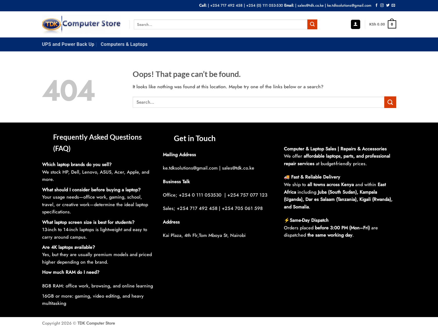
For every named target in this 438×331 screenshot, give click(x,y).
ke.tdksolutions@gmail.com (349, 5)
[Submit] (312, 24)
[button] (355, 24)
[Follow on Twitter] (388, 5)
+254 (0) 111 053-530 (264, 5)
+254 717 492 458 (226, 5)
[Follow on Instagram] (382, 5)
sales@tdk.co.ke (311, 5)
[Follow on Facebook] (376, 5)
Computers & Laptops (124, 44)
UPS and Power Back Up (68, 44)
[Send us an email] (393, 5)
